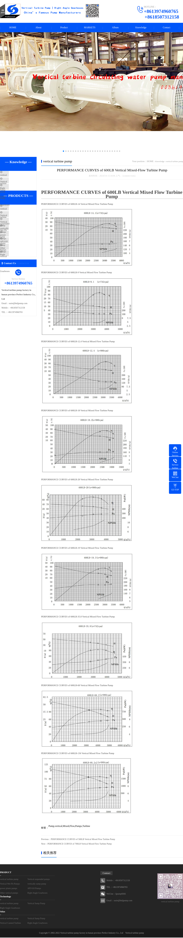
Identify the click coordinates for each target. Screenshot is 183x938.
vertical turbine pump (17, 176)
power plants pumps (16, 253)
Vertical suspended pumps (19, 226)
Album (115, 27)
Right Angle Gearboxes (18, 194)
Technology (5, 897)
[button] (63, 151)
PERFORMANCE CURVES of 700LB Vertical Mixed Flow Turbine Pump (79, 844)
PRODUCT (5, 873)
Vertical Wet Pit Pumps (17, 235)
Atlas (2, 912)
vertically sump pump (17, 244)
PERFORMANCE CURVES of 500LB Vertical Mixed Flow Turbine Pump (83, 840)
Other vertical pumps (17, 271)
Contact (166, 27)
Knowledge (141, 27)
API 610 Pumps (14, 262)
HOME (12, 27)
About (38, 27)
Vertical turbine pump (134, 933)
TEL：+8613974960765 (117, 887)
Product (64, 27)
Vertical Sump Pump (16, 185)
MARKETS (89, 27)
